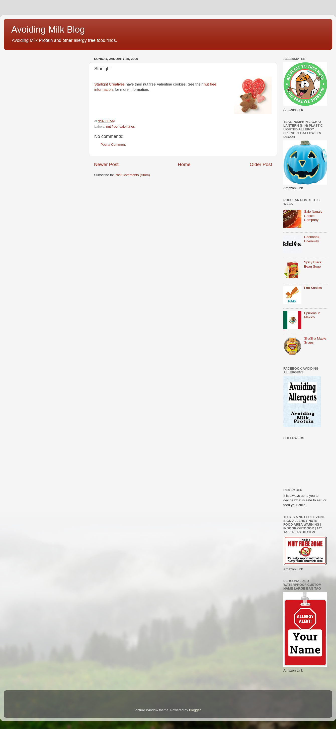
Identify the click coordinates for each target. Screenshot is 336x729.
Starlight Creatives (109, 84)
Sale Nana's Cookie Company (313, 215)
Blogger (195, 710)
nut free (112, 126)
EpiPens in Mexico (312, 315)
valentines (127, 126)
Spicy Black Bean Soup (312, 264)
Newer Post (106, 164)
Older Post (261, 164)
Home (184, 164)
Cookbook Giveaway (311, 239)
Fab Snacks (313, 288)
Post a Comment (113, 144)
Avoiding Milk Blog (48, 29)
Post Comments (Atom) (132, 175)
